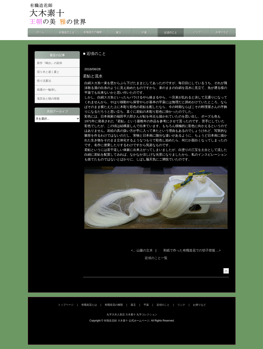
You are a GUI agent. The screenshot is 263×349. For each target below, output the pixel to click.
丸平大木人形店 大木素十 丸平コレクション (132, 314)
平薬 (146, 304)
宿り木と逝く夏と (48, 71)
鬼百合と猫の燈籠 (48, 98)
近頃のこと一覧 (156, 258)
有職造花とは (89, 304)
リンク (181, 304)
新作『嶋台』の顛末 (49, 63)
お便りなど (199, 304)
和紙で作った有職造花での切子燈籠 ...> (192, 250)
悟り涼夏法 (44, 80)
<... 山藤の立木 (142, 250)
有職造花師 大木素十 (116, 320)
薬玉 (133, 304)
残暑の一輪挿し (47, 89)
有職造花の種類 (114, 304)
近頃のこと (163, 304)
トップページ (66, 304)
